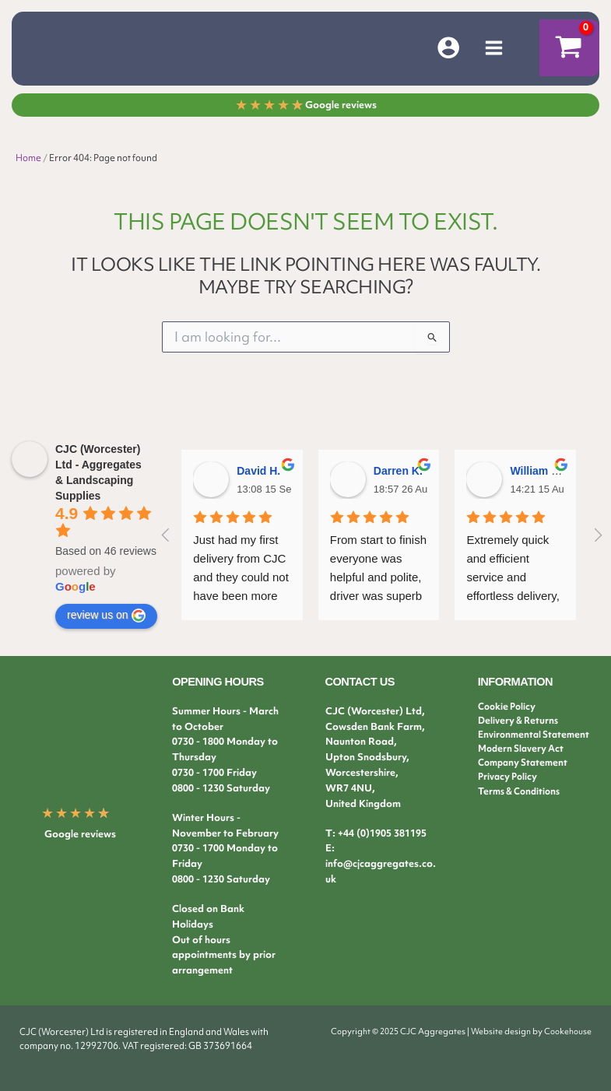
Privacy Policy (507, 776)
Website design (501, 1031)
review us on (106, 616)
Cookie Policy (507, 706)
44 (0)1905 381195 (385, 833)
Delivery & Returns (518, 720)
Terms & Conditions (519, 791)
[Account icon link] (448, 49)
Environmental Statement (533, 734)
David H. (258, 471)
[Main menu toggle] (494, 48)
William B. (536, 471)
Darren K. (398, 471)
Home (28, 160)
